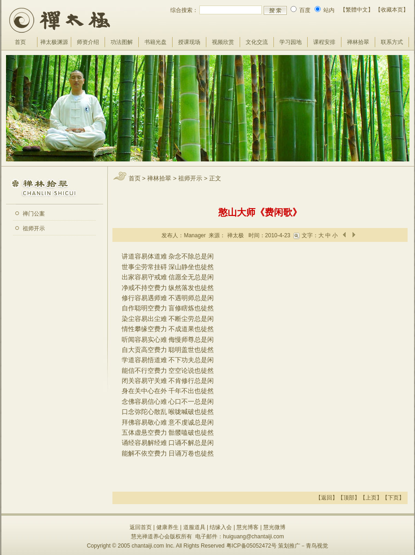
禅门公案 (34, 213)
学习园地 (290, 42)
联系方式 (392, 42)
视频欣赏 (223, 42)
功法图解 (122, 42)
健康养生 (167, 527)
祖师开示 (34, 228)
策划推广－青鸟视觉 (303, 546)
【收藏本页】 (392, 9)
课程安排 (324, 42)
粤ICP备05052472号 (251, 546)
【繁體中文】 (356, 9)
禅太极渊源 (54, 42)
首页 (20, 42)
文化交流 (257, 42)
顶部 (348, 497)
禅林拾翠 (358, 42)
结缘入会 (221, 527)
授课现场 (189, 42)
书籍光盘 (155, 42)
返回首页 (141, 527)
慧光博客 (247, 527)
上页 (371, 497)
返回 (326, 497)
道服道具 (194, 527)
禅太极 (235, 235)
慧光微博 (274, 527)
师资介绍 (88, 42)
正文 (215, 178)
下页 (393, 497)
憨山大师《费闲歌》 (260, 212)
